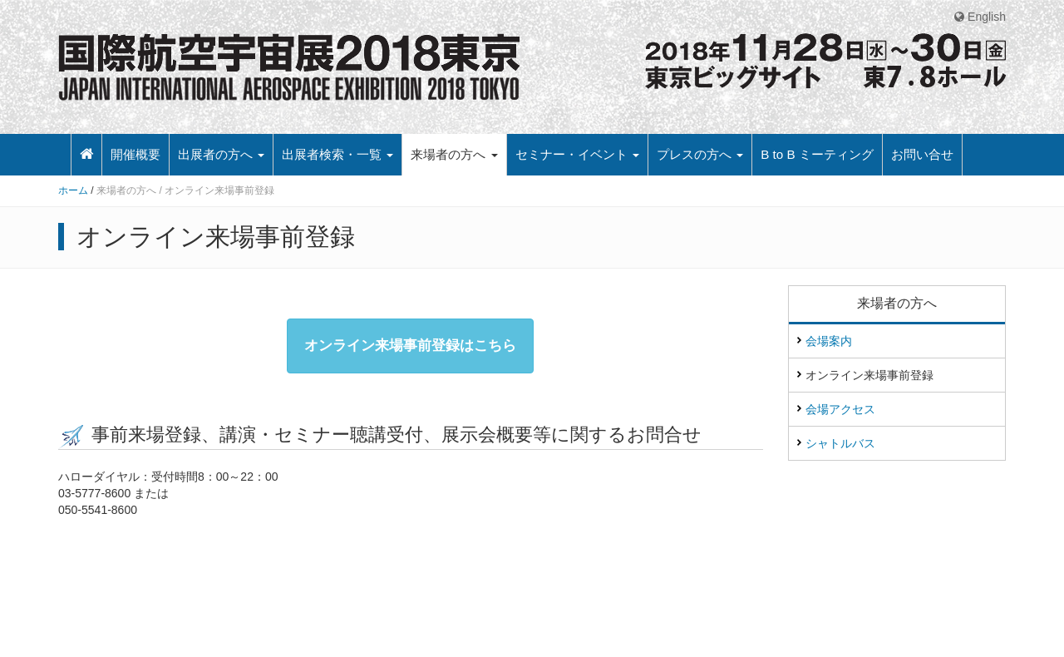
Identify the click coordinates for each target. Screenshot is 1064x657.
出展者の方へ (221, 154)
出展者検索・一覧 (337, 154)
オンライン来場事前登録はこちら (410, 345)
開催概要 (135, 154)
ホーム (74, 190)
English (980, 16)
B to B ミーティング (817, 154)
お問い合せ (922, 154)
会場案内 (828, 341)
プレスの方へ (700, 154)
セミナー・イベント (577, 154)
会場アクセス (840, 409)
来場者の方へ (454, 154)
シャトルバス (840, 443)
